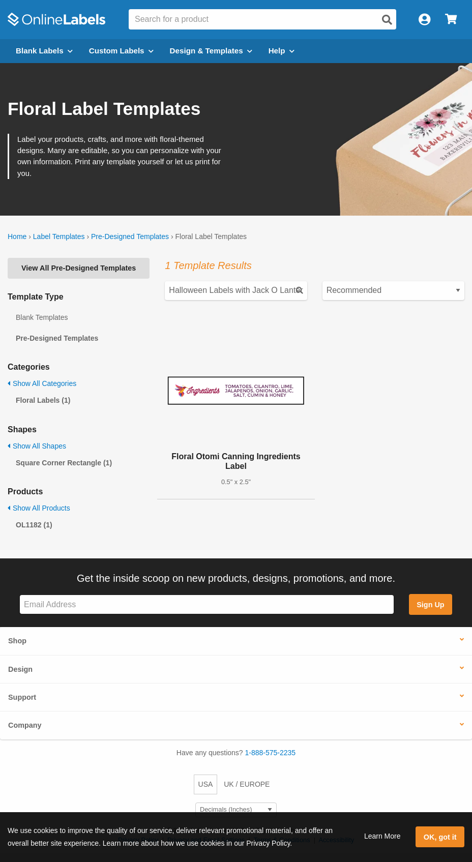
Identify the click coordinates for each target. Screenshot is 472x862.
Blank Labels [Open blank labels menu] (44, 50)
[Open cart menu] (450, 19)
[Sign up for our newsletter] (207, 604)
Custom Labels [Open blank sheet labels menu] (121, 50)
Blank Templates (42, 317)
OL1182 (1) (34, 525)
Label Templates (59, 236)
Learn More (382, 836)
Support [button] (22, 697)
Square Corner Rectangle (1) (64, 463)
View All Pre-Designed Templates (78, 268)
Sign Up (430, 605)
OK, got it (440, 837)
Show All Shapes (37, 446)
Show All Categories (42, 383)
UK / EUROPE (247, 784)
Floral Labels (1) (43, 400)
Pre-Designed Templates (130, 236)
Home (17, 236)
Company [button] (25, 725)
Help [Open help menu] (281, 50)
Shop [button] (17, 641)
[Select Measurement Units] (236, 809)
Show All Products (39, 508)
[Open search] (387, 20)
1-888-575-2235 (270, 753)
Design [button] (20, 669)
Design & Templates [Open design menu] (211, 50)
